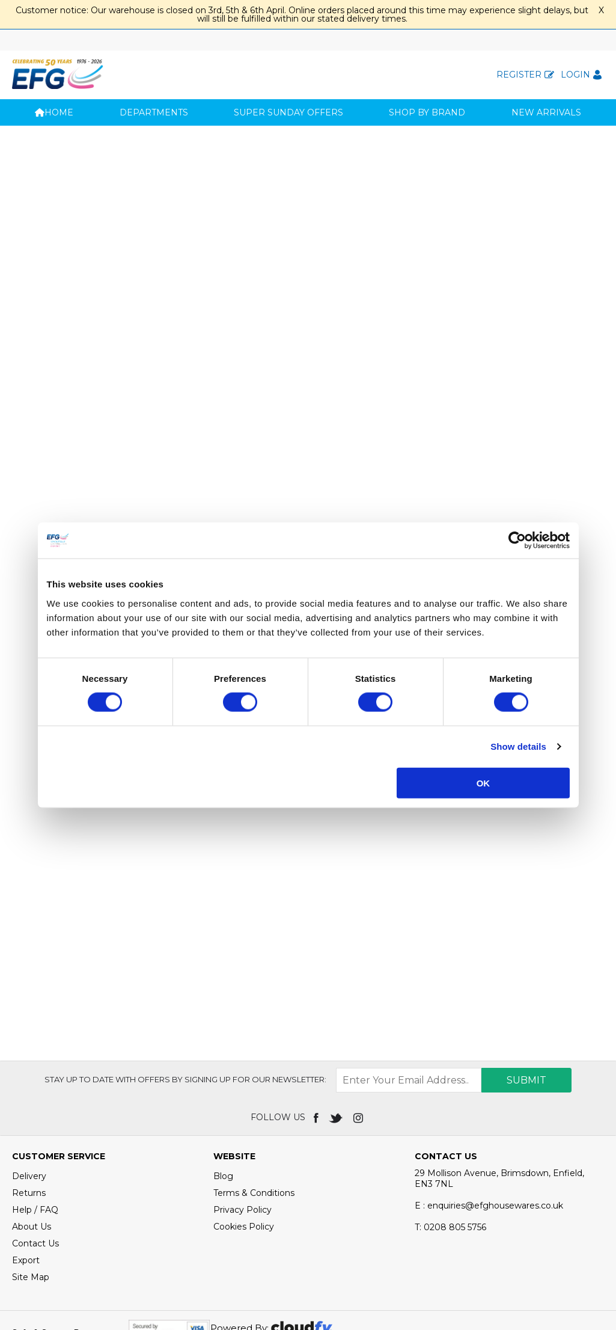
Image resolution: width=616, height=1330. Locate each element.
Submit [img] (526, 1024)
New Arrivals (546, 112)
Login (575, 74)
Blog (223, 1120)
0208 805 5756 (450, 1171)
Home (54, 112)
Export (26, 1204)
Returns (29, 1137)
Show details (518, 746)
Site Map (30, 1221)
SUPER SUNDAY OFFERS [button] (288, 112)
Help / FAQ (35, 1153)
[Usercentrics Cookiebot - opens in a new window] (517, 541)
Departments (154, 112)
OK (483, 782)
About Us (31, 1170)
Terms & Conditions (253, 1137)
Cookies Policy (243, 1170)
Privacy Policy (242, 1153)
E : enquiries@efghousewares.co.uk (489, 1149)
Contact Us (35, 1187)
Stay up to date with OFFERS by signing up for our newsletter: (185, 1023)
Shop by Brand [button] (427, 112)
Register (518, 74)
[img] (317, 1061)
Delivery (29, 1120)
